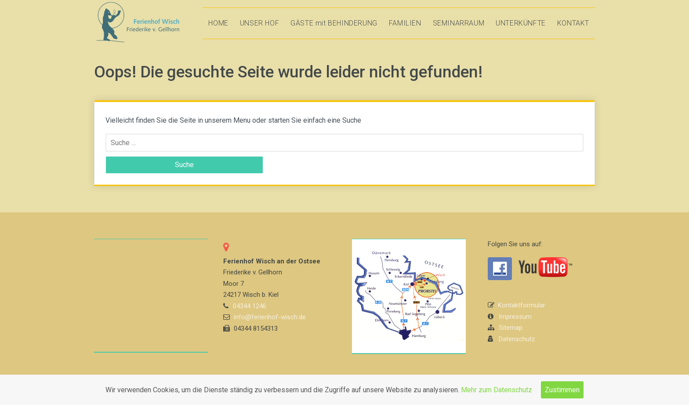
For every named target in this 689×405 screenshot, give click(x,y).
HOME (218, 23)
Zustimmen (562, 390)
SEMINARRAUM (459, 23)
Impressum (515, 317)
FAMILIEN (405, 23)
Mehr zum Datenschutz (496, 390)
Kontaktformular (521, 305)
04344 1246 (249, 306)
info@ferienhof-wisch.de (270, 317)
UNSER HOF (259, 23)
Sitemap (510, 328)
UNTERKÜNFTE (521, 23)
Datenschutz (517, 339)
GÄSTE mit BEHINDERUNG (333, 23)
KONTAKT (573, 23)
